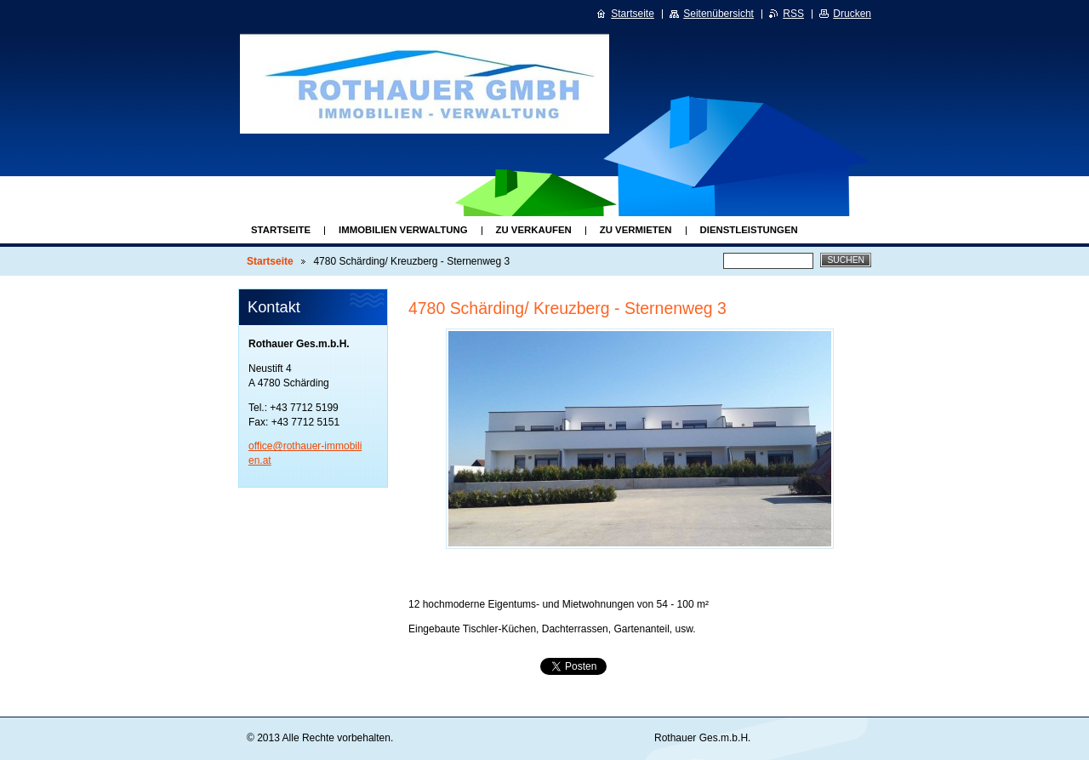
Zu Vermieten (636, 230)
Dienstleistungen (749, 230)
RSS (793, 14)
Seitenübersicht (718, 14)
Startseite (281, 230)
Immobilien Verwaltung (403, 230)
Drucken (852, 14)
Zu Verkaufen (534, 230)
